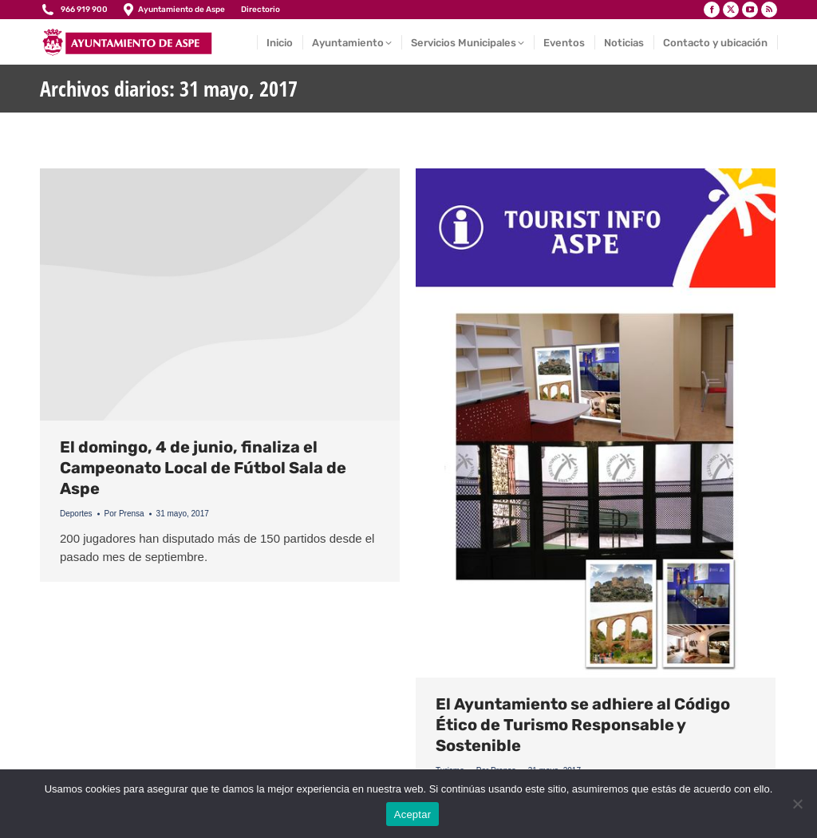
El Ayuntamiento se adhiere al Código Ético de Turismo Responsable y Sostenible (583, 724)
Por (124, 513)
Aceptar (413, 814)
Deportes (76, 513)
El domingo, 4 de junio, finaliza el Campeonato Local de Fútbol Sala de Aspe (203, 467)
